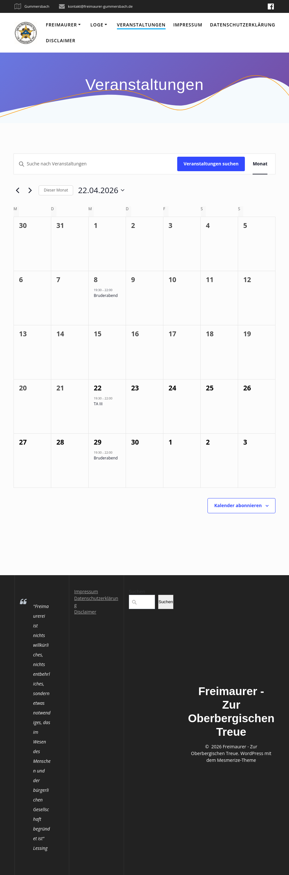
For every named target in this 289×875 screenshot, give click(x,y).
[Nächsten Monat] (30, 190)
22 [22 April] (97, 387)
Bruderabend (106, 295)
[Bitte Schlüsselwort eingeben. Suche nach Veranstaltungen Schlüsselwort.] (95, 164)
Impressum (187, 25)
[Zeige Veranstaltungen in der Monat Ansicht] (260, 164)
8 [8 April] (96, 279)
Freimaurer (61, 25)
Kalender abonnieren (238, 505)
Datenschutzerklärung (242, 25)
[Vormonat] (17, 190)
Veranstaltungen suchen (211, 164)
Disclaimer (60, 40)
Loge (97, 25)
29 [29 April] (97, 442)
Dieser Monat (56, 190)
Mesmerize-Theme (236, 760)
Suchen (137, 591)
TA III (98, 404)
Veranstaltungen (141, 25)
